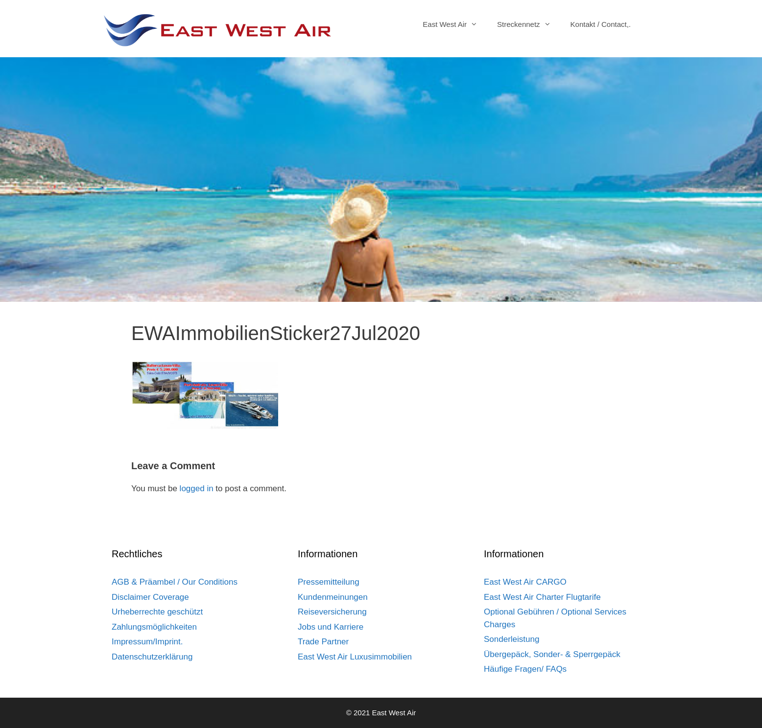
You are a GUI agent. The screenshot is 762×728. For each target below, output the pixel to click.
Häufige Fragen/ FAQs (525, 669)
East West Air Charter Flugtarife (542, 597)
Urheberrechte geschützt (157, 611)
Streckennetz (529, 24)
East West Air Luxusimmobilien (355, 656)
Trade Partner (323, 641)
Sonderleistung (511, 639)
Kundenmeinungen (333, 597)
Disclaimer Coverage (150, 597)
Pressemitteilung (328, 582)
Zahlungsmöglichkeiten (154, 627)
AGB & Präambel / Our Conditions (175, 582)
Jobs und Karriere (330, 627)
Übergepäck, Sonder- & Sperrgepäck (552, 654)
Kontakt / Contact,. (601, 24)
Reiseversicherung (332, 611)
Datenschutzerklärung (152, 656)
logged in (197, 488)
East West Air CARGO (525, 582)
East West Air (455, 24)
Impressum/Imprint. (147, 641)
